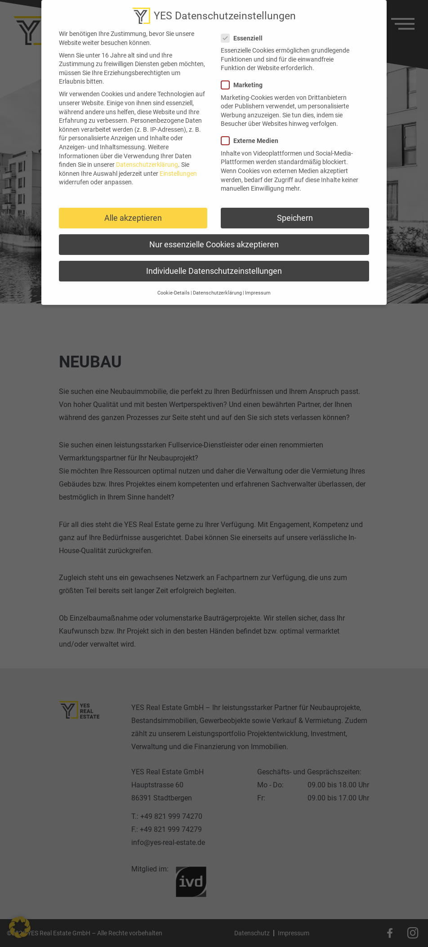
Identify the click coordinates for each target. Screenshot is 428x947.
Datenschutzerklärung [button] (217, 285)
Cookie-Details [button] (173, 285)
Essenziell (244, 30)
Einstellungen (178, 165)
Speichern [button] (295, 210)
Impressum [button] (258, 285)
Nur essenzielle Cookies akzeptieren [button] (214, 237)
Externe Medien (252, 133)
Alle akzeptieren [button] (133, 210)
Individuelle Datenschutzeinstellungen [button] (214, 264)
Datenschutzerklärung (147, 157)
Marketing (244, 77)
